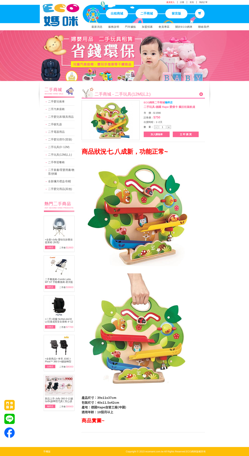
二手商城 (146, 13)
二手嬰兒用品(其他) (60, 188)
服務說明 (113, 26)
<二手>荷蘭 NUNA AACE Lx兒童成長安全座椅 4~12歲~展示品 (59, 322)
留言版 (176, 13)
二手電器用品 (56, 131)
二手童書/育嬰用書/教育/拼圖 (61, 171)
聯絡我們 (203, 26)
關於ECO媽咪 (184, 26)
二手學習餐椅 (56, 162)
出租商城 (117, 13)
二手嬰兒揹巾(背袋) (60, 139)
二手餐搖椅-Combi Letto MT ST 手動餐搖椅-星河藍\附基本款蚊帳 (59, 282)
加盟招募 (147, 26)
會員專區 (164, 26)
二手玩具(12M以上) (60, 154)
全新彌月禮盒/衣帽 (59, 181)
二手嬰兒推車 (56, 101)
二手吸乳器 (55, 124)
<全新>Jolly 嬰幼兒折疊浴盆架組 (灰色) (59, 241)
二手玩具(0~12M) (59, 147)
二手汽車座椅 (56, 109)
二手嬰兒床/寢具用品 (61, 116)
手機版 (46, 451)
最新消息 (97, 26)
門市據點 (130, 26)
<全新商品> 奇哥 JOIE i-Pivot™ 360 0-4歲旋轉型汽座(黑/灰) (58, 361)
